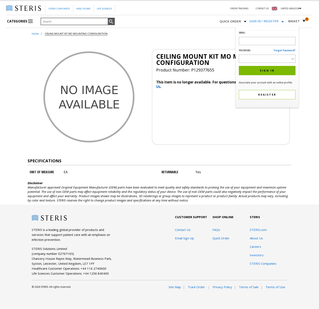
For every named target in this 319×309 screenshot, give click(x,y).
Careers (255, 247)
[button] (111, 21)
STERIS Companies (263, 263)
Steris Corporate (59, 8)
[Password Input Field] (267, 59)
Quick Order (233, 21)
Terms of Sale (249, 287)
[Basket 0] (297, 21)
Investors (257, 255)
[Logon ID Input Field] (267, 41)
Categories (20, 21)
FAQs (216, 230)
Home (35, 33)
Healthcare (83, 8)
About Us (256, 238)
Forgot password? (285, 50)
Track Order (197, 287)
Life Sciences (104, 8)
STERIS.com (258, 230)
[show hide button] (292, 59)
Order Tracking (239, 8)
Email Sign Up (184, 238)
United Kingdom (290, 8)
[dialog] (267, 67)
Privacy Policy (222, 287)
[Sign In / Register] (266, 21)
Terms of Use (275, 287)
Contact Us (262, 8)
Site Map (175, 287)
